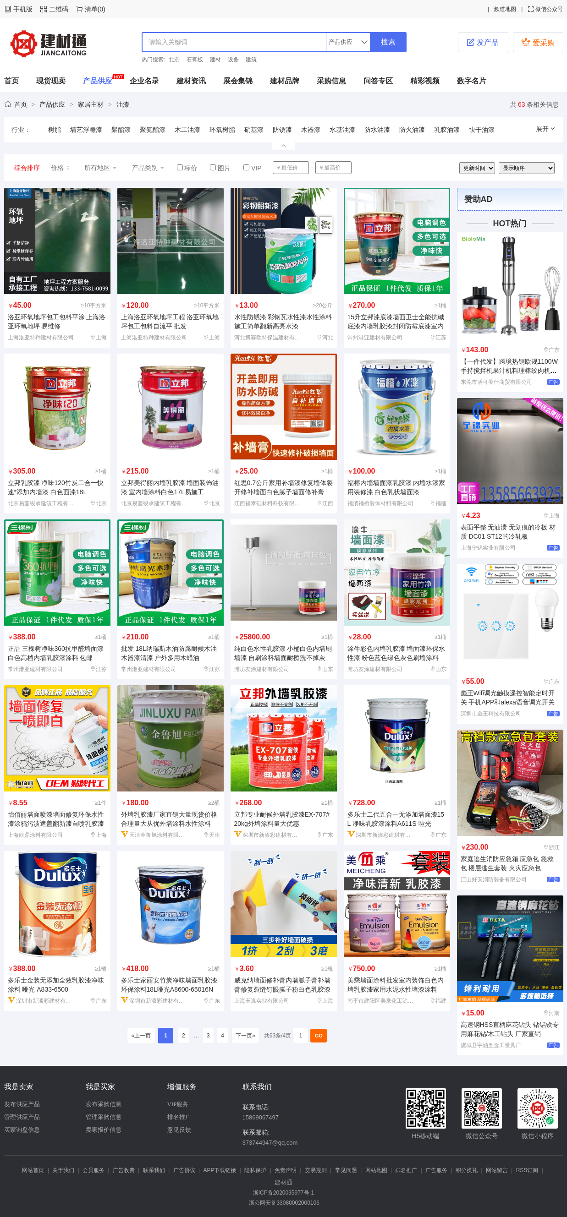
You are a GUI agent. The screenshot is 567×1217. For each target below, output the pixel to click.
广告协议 (184, 1170)
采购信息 (331, 81)
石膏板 (195, 59)
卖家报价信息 (103, 1129)
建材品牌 (284, 81)
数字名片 (471, 81)
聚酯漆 (121, 129)
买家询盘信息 (22, 1129)
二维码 (58, 9)
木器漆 (310, 129)
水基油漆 (342, 129)
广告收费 (124, 1170)
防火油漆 (412, 129)
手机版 (23, 9)
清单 (91, 9)
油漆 (122, 104)
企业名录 (144, 81)
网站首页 (33, 1170)
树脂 (54, 129)
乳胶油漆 (447, 129)
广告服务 (436, 1170)
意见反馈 (179, 1129)
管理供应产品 (22, 1116)
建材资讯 (191, 81)
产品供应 (97, 81)
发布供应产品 (22, 1104)
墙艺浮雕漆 (86, 129)
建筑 (251, 59)
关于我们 (63, 1170)
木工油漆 (187, 129)
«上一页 (141, 1035)
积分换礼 (467, 1170)
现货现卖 (51, 81)
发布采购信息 (103, 1104)
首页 (11, 81)
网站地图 (376, 1170)
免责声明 (286, 1170)
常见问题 (346, 1170)
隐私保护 (255, 1170)
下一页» (245, 1035)
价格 (61, 167)
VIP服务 (178, 1104)
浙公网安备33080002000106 (283, 1203)
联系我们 (154, 1170)
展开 (546, 128)
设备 (233, 59)
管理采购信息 (103, 1116)
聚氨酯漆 (152, 129)
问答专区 (378, 81)
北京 (174, 59)
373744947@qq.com (270, 1142)
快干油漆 (482, 129)
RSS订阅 (527, 1170)
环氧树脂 (222, 129)
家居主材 (91, 104)
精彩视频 (425, 81)
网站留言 (497, 1170)
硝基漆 (254, 129)
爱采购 (537, 42)
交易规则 (316, 1170)
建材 (215, 59)
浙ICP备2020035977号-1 (283, 1193)
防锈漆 (282, 129)
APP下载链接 (219, 1170)
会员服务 (94, 1170)
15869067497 (260, 1117)
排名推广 (179, 1116)
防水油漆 (377, 129)
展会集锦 (238, 81)
